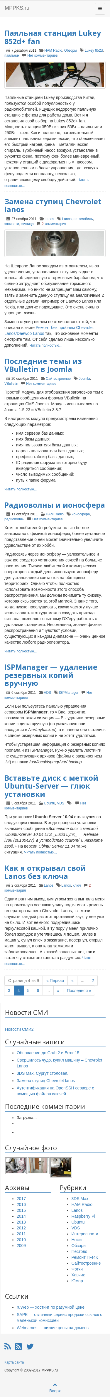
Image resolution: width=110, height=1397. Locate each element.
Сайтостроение (58, 379)
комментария (54, 224)
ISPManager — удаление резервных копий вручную (50, 675)
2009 (21, 1245)
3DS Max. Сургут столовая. (42, 1073)
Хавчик (78, 1275)
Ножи (77, 1239)
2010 (21, 1239)
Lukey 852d (94, 50)
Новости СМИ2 (19, 1029)
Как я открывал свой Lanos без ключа (45, 872)
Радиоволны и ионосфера (54, 505)
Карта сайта (14, 1362)
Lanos (49, 219)
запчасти (11, 224)
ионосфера (81, 514)
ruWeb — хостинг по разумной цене (50, 1307)
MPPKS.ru (17, 8)
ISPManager (68, 693)
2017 (21, 1198)
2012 (21, 1228)
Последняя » (79, 990)
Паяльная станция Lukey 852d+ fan (52, 37)
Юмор (77, 1280)
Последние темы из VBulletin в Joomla (43, 365)
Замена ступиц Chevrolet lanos (52, 205)
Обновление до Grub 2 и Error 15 (48, 1052)
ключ (77, 885)
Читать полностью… (46, 345)
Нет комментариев (42, 55)
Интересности (85, 1233)
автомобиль (83, 219)
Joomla (84, 379)
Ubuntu (49, 803)
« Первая (55, 980)
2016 (21, 1204)
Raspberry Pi (83, 1216)
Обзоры (70, 50)
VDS (47, 693)
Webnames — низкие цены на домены (53, 1327)
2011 (21, 1233)
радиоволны (14, 519)
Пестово (79, 1251)
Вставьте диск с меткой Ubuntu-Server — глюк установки (51, 786)
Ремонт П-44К (85, 1257)
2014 (21, 1216)
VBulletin (11, 384)
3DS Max (80, 1198)
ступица (27, 224)
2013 (21, 1222)
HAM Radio (53, 50)
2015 (21, 1210)
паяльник (11, 55)
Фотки (77, 1269)
